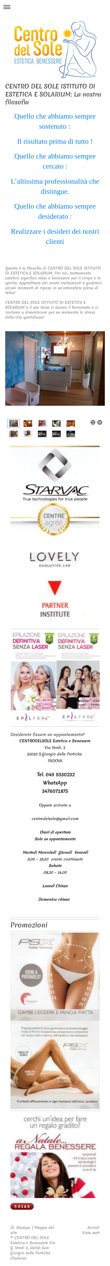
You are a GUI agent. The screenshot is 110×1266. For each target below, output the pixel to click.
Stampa (21, 1227)
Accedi (93, 1227)
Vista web (91, 1232)
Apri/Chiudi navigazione (55, 6)
